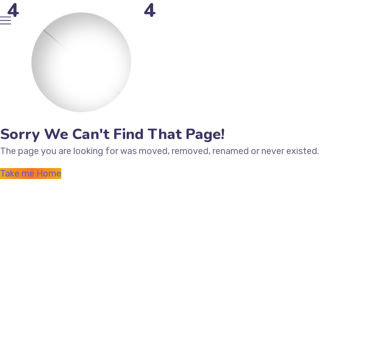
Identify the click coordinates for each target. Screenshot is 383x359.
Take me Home (30, 173)
